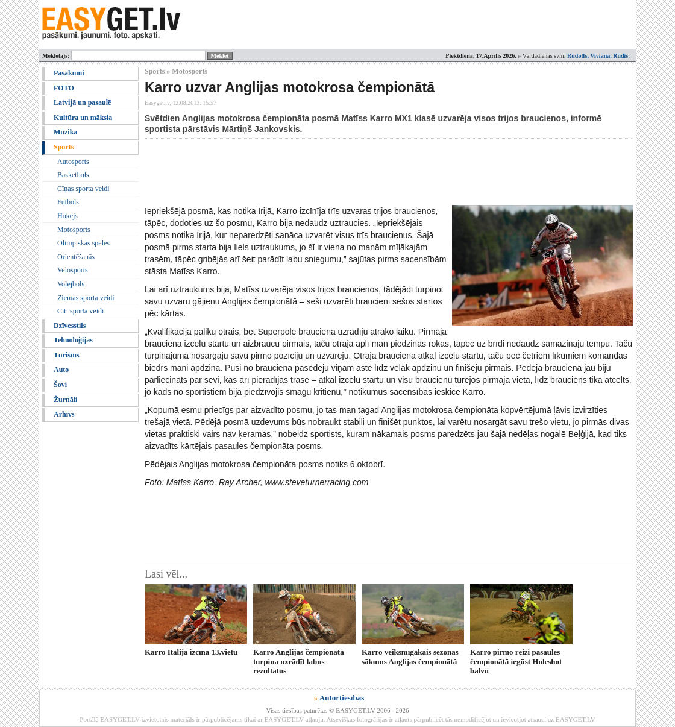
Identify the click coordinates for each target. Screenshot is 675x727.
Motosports (73, 229)
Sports (64, 147)
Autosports (73, 161)
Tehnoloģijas (73, 340)
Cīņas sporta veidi (83, 188)
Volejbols (70, 284)
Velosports (72, 270)
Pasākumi (69, 73)
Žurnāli (65, 399)
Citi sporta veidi (80, 311)
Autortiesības (341, 697)
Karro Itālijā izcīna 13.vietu (191, 651)
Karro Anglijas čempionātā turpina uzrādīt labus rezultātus (298, 661)
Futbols (68, 202)
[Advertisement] (364, 172)
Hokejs (67, 216)
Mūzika (65, 132)
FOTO (64, 88)
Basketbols (73, 175)
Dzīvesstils (70, 325)
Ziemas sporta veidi (86, 298)
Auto (61, 369)
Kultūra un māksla (83, 117)
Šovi (60, 384)
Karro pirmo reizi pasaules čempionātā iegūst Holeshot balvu (516, 661)
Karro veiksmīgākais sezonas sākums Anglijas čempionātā (410, 656)
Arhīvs (64, 414)
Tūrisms (67, 355)
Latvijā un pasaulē (82, 102)
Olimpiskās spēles (83, 243)
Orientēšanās (76, 257)
